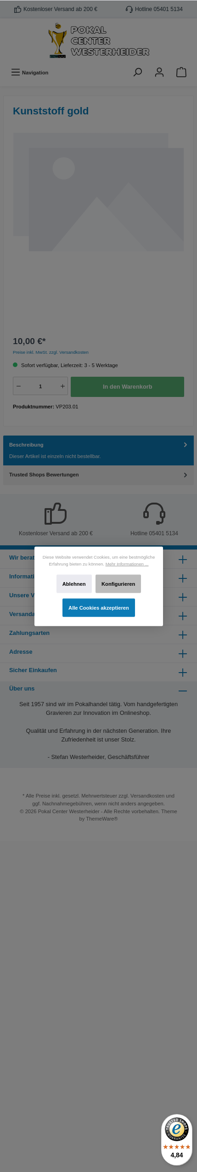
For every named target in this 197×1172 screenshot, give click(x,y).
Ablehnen (73, 583)
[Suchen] (137, 72)
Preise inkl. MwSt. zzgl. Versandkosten (51, 352)
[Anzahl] (40, 386)
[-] (18, 386)
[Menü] (29, 72)
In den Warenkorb (127, 386)
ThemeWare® (102, 818)
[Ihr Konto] (159, 72)
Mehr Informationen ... (126, 563)
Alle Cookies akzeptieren (98, 607)
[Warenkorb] (181, 72)
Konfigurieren (118, 583)
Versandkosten (147, 795)
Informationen (28, 576)
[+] (62, 386)
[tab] (98, 451)
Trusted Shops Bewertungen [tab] (99, 475)
